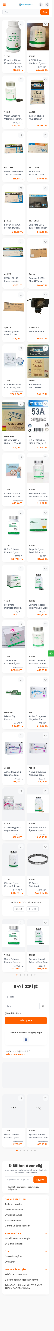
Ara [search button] (45, 12)
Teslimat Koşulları (13, 1204)
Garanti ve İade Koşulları (17, 1225)
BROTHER (9, 167)
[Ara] (25, 12)
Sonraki (32, 909)
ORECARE (9, 712)
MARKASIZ (34, 327)
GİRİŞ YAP (26, 1020)
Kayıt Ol (40, 1179)
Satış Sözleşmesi (13, 1220)
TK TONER (34, 167)
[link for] (25, 1075)
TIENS (7, 56)
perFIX (32, 112)
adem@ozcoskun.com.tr (26, 1279)
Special (33, 274)
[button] (17, 975)
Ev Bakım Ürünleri (13, 1243)
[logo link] (26, 4)
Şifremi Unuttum (13, 1013)
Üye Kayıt (10, 1261)
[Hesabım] (41, 4)
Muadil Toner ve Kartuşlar (18, 1238)
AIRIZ (32, 712)
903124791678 (20, 1274)
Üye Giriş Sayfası (13, 1256)
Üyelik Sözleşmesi (13, 1215)
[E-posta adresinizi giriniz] (26, 1179)
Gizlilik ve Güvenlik (14, 1209)
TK (30, 436)
